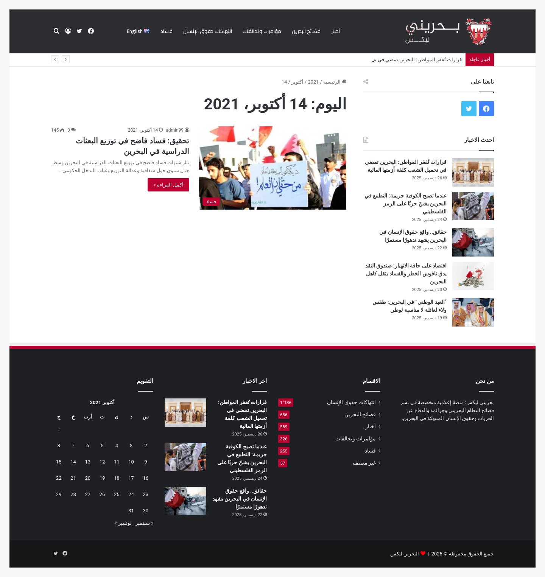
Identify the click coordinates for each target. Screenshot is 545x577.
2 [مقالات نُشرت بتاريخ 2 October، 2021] (145, 445)
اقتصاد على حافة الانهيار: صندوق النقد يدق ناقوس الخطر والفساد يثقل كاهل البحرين (406, 274)
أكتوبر (297, 82)
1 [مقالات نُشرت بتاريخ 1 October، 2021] (59, 429)
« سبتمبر (144, 523)
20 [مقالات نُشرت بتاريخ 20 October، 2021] (87, 478)
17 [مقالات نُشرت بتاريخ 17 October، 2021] (131, 478)
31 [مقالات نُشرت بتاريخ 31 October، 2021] (131, 510)
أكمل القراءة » (168, 185)
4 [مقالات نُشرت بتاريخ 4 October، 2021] (116, 445)
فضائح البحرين (306, 31)
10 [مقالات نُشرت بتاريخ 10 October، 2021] (131, 462)
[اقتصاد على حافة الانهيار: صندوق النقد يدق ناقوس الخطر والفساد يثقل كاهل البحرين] (473, 276)
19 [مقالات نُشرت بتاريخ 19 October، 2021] (102, 478)
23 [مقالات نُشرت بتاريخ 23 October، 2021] (146, 494)
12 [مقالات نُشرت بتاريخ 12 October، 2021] (102, 462)
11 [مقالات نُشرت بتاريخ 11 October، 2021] (117, 462)
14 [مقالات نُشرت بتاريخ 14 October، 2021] (73, 462)
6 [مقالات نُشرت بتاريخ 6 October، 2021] (87, 445)
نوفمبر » (123, 523)
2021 (313, 82)
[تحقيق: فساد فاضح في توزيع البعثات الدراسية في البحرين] (272, 168)
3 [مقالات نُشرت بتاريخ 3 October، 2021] (131, 445)
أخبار (335, 31)
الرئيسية (334, 82)
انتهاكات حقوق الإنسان (207, 31)
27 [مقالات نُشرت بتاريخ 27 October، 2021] (87, 494)
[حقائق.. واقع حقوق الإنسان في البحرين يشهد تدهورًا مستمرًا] (473, 242)
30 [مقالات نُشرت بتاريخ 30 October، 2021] (146, 510)
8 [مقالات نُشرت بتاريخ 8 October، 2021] (59, 445)
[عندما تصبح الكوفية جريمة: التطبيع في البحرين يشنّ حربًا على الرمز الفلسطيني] (473, 206)
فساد (166, 31)
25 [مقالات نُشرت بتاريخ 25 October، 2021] (117, 494)
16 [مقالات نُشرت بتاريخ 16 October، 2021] (146, 478)
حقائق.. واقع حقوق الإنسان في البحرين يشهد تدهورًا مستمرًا (239, 499)
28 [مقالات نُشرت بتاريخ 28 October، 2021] (73, 494)
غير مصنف (364, 463)
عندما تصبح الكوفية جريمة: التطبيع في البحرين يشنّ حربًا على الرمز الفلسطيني (405, 204)
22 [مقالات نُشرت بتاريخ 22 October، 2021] (59, 478)
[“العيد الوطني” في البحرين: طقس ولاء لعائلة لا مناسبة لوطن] (473, 312)
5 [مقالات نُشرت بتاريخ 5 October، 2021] (102, 445)
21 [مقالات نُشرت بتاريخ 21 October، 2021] (73, 478)
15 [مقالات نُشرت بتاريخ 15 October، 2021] (59, 462)
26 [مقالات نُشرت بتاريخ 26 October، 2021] (102, 494)
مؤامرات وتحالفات (262, 31)
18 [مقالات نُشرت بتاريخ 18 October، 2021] (117, 478)
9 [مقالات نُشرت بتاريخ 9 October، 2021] (145, 462)
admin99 (175, 130)
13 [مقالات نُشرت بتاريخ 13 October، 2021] (87, 462)
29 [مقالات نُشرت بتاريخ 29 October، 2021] (59, 494)
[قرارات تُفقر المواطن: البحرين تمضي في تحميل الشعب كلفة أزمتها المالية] (473, 172)
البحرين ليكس (404, 554)
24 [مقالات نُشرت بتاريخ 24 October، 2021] (131, 494)
